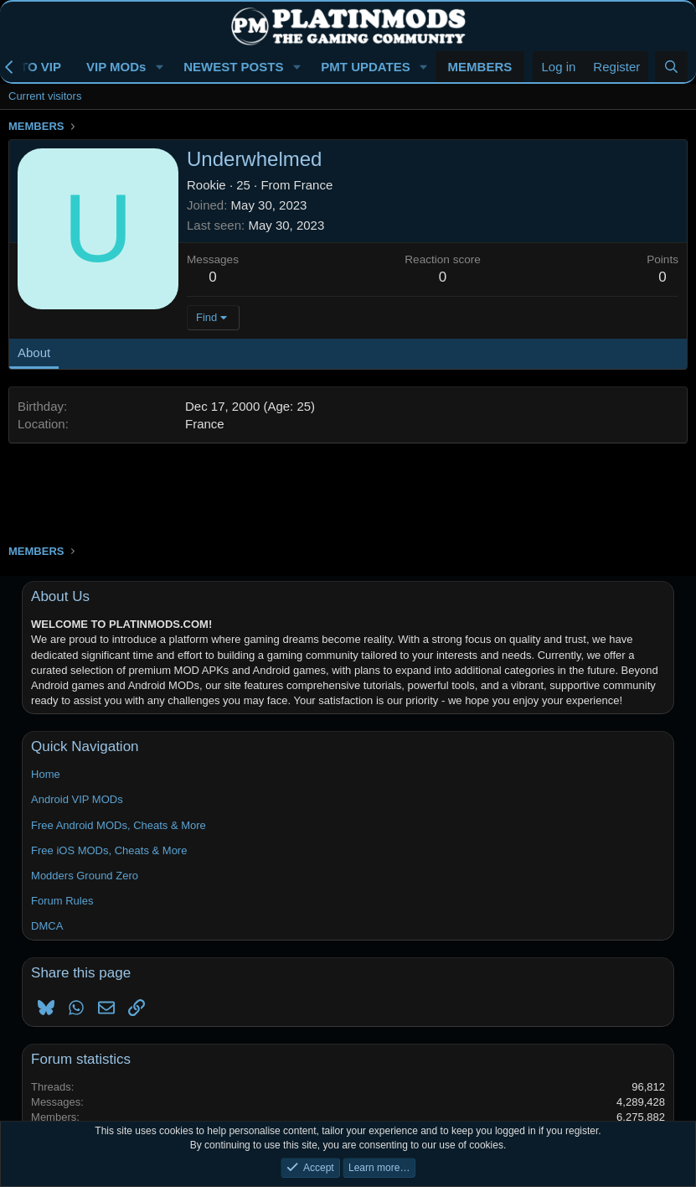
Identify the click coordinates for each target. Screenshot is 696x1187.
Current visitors (44, 96)
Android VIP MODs (77, 799)
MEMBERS (480, 67)
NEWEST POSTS (233, 67)
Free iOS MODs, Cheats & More (109, 850)
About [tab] (34, 352)
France (313, 185)
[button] (159, 66)
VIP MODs (116, 67)
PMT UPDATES (365, 67)
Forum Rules (62, 900)
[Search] (671, 66)
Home (45, 774)
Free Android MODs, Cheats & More (118, 825)
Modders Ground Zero (84, 875)
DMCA (47, 926)
